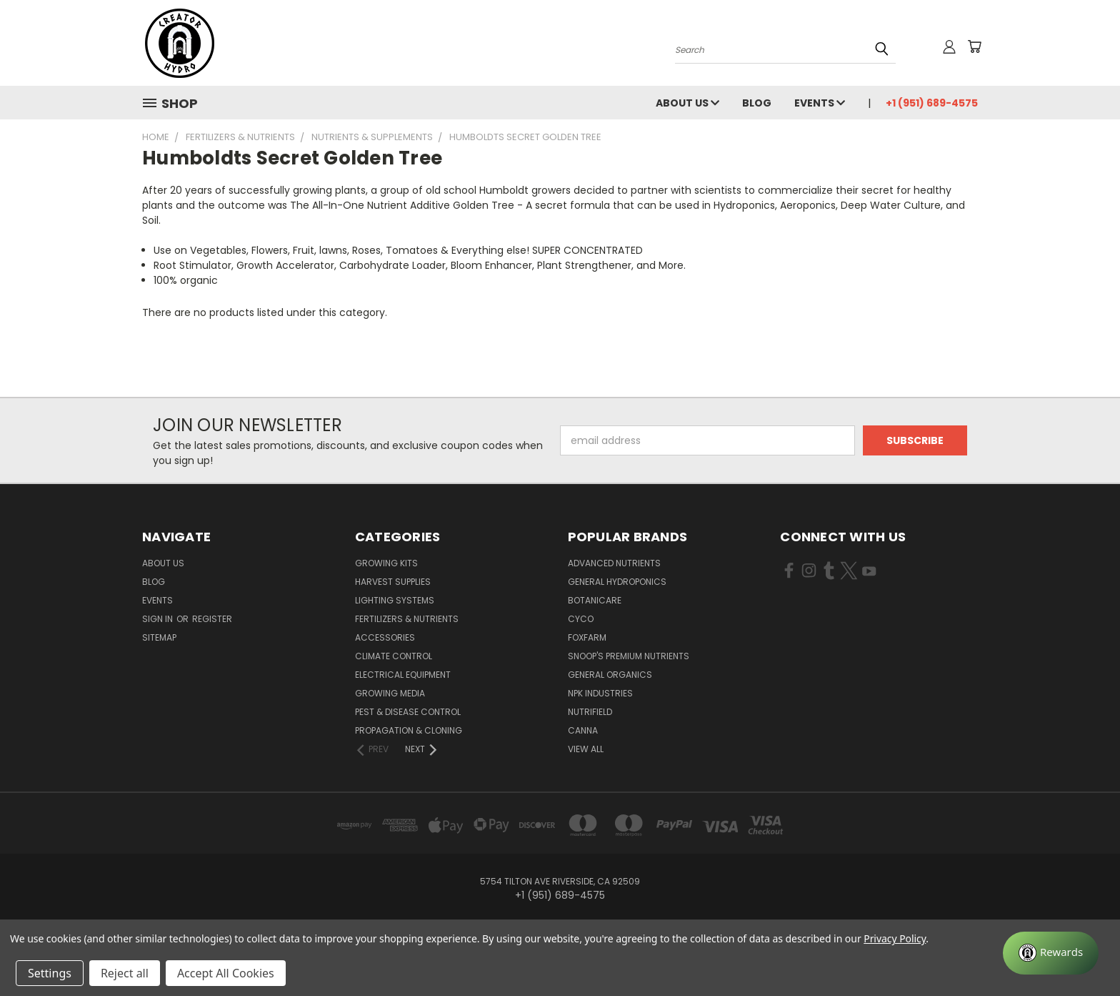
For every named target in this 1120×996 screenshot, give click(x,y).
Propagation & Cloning (408, 730)
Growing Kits (386, 563)
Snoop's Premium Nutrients (628, 656)
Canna (583, 730)
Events (819, 103)
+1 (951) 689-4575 (932, 103)
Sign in (158, 619)
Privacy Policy (895, 938)
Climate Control (393, 656)
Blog (756, 103)
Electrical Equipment (403, 675)
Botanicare (594, 600)
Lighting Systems (394, 600)
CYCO (581, 619)
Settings (49, 973)
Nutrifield (590, 712)
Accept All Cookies (225, 973)
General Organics (610, 675)
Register (212, 619)
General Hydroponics (617, 582)
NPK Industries (600, 693)
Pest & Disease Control (408, 712)
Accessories (385, 637)
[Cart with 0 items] (974, 46)
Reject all (125, 973)
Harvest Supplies (393, 582)
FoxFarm (587, 637)
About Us (687, 103)
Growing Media (390, 693)
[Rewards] (1051, 953)
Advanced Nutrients (614, 563)
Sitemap (159, 637)
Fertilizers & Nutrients (407, 619)
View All (586, 749)
